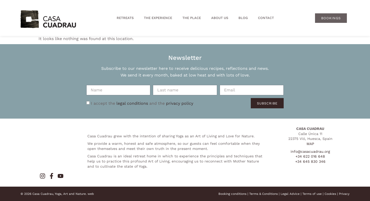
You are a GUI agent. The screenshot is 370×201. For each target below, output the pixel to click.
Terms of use (312, 194)
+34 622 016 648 (310, 156)
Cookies (330, 194)
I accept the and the (142, 103)
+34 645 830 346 (310, 161)
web (91, 194)
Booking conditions (232, 194)
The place (191, 18)
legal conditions (132, 103)
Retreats (125, 18)
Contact (266, 18)
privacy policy (179, 103)
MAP (310, 144)
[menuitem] (297, 18)
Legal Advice (290, 194)
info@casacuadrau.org (310, 151)
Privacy (344, 194)
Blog (243, 18)
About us (219, 18)
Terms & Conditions (263, 194)
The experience (158, 18)
